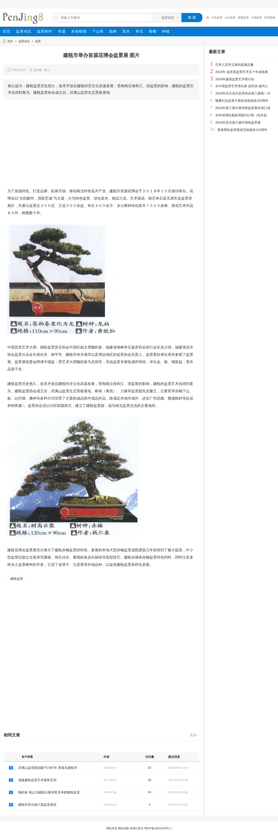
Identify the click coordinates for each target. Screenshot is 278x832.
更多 (194, 735)
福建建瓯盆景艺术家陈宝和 (37, 780)
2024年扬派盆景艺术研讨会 (234, 79)
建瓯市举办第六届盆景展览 (37, 804)
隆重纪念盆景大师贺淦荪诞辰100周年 (241, 100)
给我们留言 (137, 828)
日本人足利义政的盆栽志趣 (234, 64)
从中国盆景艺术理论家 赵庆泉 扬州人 (241, 86)
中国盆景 (256, 17)
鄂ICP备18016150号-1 (158, 828)
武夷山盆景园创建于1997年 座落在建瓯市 (47, 768)
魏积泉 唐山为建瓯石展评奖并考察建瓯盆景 (49, 792)
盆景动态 (24, 41)
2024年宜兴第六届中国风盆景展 (238, 122)
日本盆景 (216, 17)
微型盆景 (243, 17)
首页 (10, 41)
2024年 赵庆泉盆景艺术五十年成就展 (241, 72)
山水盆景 (230, 17)
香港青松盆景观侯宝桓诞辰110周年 (242, 130)
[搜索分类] (165, 17)
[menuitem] (6, 31)
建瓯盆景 (16, 578)
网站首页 (111, 828)
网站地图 (123, 828)
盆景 (38, 41)
